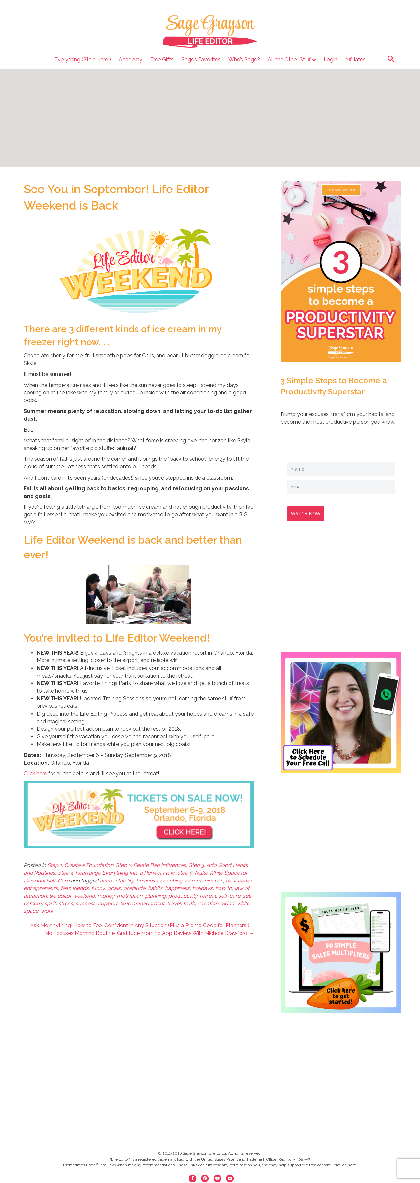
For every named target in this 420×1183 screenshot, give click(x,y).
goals (114, 888)
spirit (50, 903)
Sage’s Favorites (200, 59)
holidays (202, 888)
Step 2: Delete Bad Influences (151, 865)
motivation (129, 896)
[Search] (391, 59)
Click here (35, 773)
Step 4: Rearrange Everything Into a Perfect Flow (116, 873)
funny (98, 888)
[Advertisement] (210, 118)
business (147, 881)
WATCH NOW (308, 511)
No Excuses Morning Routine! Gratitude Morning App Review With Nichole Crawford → (149, 933)
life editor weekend (72, 896)
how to (223, 888)
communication (204, 881)
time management (142, 903)
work (47, 911)
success (85, 903)
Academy (130, 59)
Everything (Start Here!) (82, 59)
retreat (208, 896)
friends (80, 888)
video (227, 903)
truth (189, 903)
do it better (238, 881)
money (105, 896)
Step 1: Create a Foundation (80, 865)
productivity (182, 896)
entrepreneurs (41, 888)
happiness (177, 888)
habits (155, 888)
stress (65, 903)
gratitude (134, 888)
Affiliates (355, 59)
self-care (229, 896)
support (107, 903)
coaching (171, 881)
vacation (208, 903)
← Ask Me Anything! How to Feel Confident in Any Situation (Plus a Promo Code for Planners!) (136, 925)
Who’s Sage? (244, 59)
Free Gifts (162, 59)
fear (65, 888)
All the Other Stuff (289, 59)
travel (174, 903)
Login (330, 59)
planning (155, 896)
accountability (117, 881)
